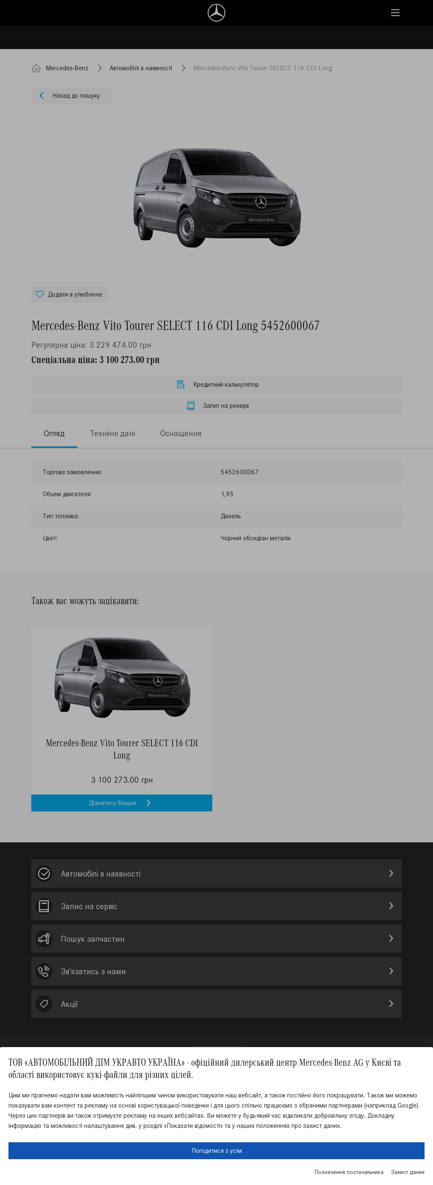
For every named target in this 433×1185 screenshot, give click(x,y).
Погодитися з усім (217, 1151)
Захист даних (408, 1172)
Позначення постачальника (349, 1172)
